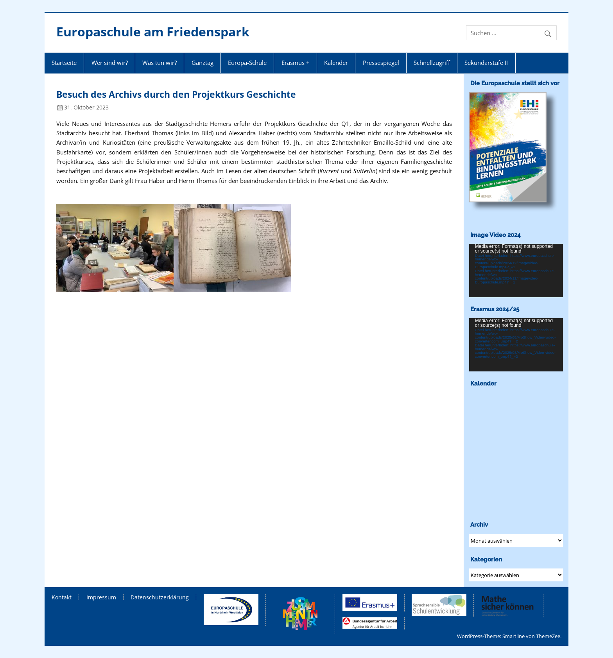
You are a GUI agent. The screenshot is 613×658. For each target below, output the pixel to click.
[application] (516, 270)
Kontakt (62, 597)
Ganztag (202, 62)
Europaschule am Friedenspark (152, 31)
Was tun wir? (159, 62)
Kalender (336, 62)
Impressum (101, 597)
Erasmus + (295, 62)
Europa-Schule (247, 62)
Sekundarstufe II (486, 62)
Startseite (64, 62)
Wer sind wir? (109, 62)
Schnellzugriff (432, 62)
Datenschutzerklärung (160, 597)
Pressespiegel (381, 62)
